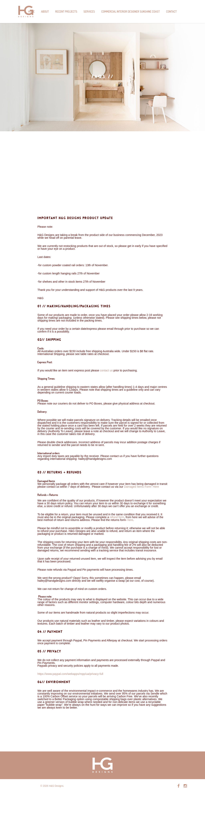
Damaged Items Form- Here (141, 486)
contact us (106, 370)
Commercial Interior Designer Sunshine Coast (130, 11)
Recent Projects (66, 11)
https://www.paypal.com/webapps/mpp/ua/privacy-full (70, 673)
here (130, 520)
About (45, 11)
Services (89, 11)
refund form (117, 517)
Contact (171, 11)
